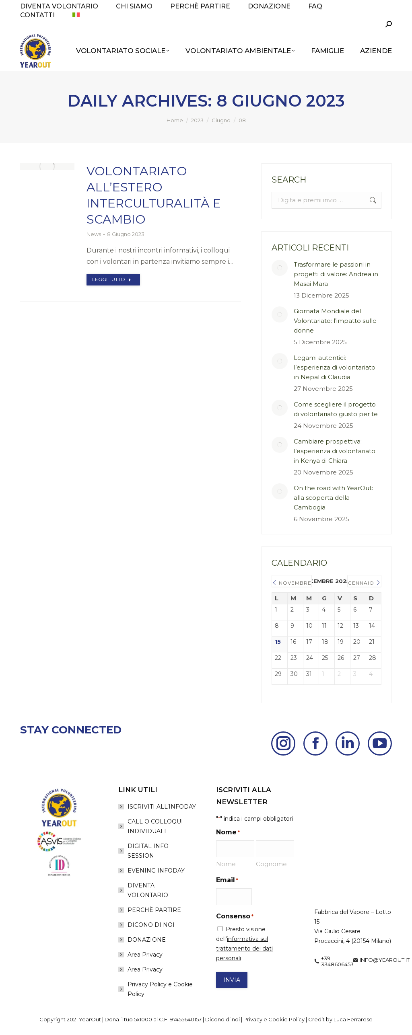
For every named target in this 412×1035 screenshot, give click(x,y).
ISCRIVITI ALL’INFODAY (162, 806)
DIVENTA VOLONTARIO (148, 890)
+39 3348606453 (337, 961)
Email (227, 880)
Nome (226, 864)
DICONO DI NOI (151, 924)
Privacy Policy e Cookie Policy (160, 989)
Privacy (252, 1019)
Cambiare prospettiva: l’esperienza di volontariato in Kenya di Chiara (334, 450)
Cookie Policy (286, 1019)
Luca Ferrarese (353, 1019)
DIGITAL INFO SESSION (148, 850)
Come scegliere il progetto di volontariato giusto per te (336, 409)
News (94, 234)
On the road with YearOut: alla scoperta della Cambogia (333, 497)
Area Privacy (145, 954)
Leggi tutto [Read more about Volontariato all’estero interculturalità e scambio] (111, 279)
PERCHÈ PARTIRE (154, 910)
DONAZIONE (147, 939)
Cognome (271, 864)
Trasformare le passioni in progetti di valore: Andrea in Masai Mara (336, 274)
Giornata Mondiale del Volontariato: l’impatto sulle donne (335, 320)
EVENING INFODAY (156, 870)
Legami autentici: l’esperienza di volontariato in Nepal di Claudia (334, 367)
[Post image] (280, 268)
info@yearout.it (385, 960)
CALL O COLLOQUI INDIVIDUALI (155, 826)
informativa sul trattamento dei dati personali (244, 948)
